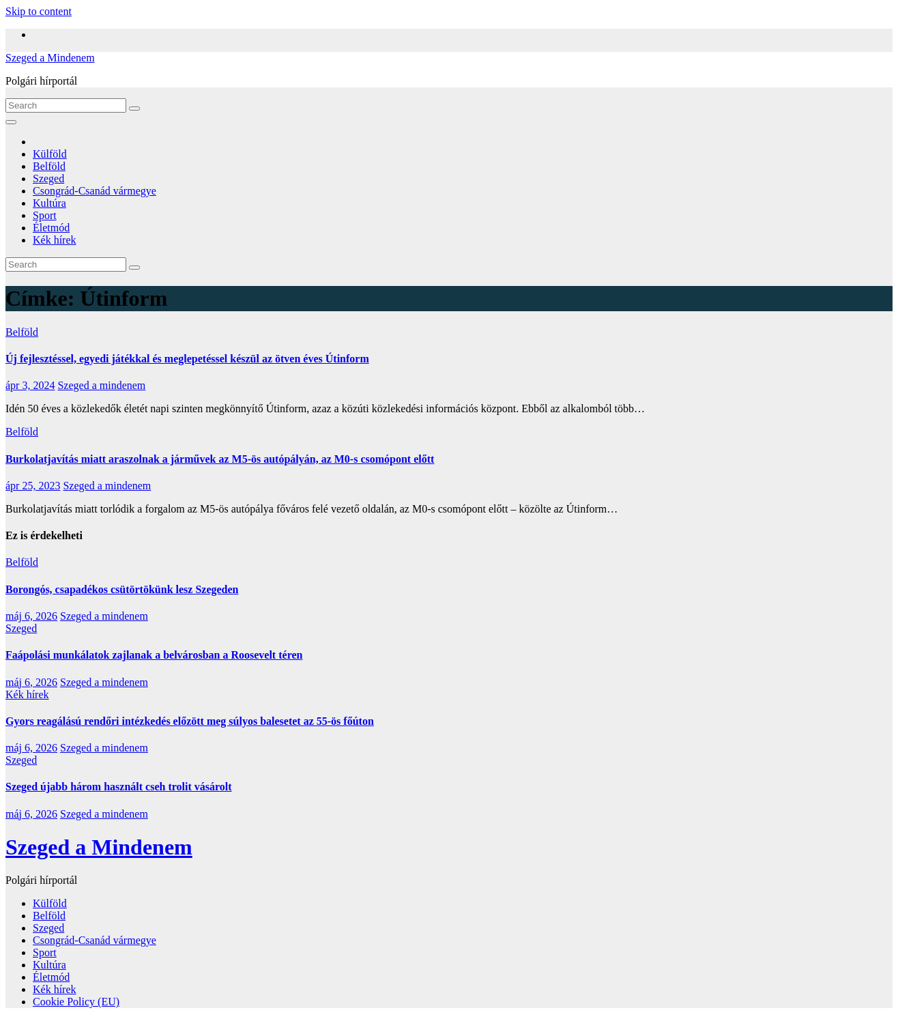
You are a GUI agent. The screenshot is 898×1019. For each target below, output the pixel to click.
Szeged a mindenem (101, 385)
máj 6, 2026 (31, 616)
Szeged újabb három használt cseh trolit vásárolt (118, 786)
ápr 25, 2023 (32, 485)
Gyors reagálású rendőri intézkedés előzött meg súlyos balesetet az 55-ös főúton (189, 721)
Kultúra (49, 203)
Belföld (49, 166)
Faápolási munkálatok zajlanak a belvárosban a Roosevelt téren (153, 655)
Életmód (51, 227)
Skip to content (38, 11)
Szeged (48, 178)
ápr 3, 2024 (30, 385)
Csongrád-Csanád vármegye (94, 191)
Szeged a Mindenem (50, 57)
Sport (45, 215)
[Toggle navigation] (10, 122)
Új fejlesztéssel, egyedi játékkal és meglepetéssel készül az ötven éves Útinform (187, 358)
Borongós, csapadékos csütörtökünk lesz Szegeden (122, 589)
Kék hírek (54, 240)
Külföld (50, 154)
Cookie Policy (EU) (76, 1001)
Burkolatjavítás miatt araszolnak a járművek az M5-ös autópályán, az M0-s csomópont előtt (219, 459)
